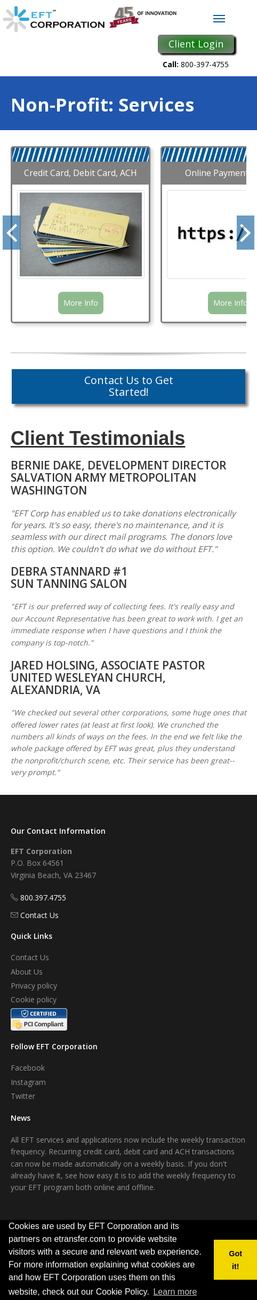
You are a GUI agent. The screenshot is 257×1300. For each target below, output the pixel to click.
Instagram (28, 1082)
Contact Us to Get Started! (128, 386)
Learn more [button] (175, 1291)
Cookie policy (34, 999)
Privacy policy (34, 985)
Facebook (28, 1068)
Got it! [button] (235, 1260)
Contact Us (39, 915)
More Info (80, 303)
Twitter (23, 1096)
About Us (27, 972)
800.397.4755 (43, 897)
